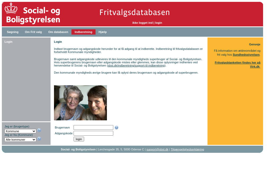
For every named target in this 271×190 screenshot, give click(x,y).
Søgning (13, 32)
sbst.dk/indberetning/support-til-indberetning (136, 65)
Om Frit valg (33, 32)
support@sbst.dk (158, 149)
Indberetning (83, 32)
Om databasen (58, 32)
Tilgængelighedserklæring (187, 149)
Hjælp (103, 32)
